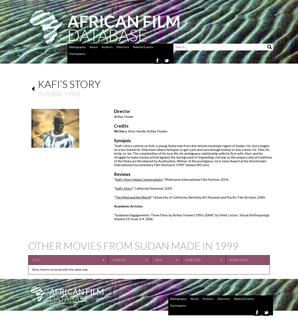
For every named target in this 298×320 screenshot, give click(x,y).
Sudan (50, 93)
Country (119, 260)
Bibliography (77, 47)
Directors (123, 47)
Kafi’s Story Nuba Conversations (139, 179)
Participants (77, 54)
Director (193, 260)
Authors (107, 47)
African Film (76, 291)
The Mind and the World (133, 197)
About (93, 47)
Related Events (143, 47)
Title (36, 260)
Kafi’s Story (123, 188)
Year (158, 260)
